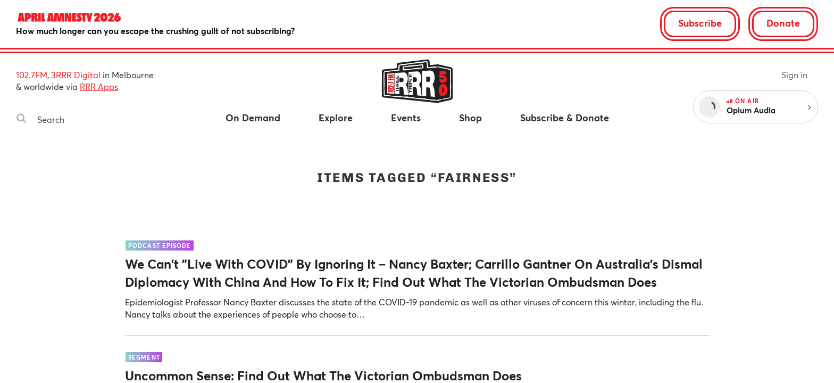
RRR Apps (99, 86)
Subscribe (700, 22)
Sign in (794, 74)
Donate (783, 22)
